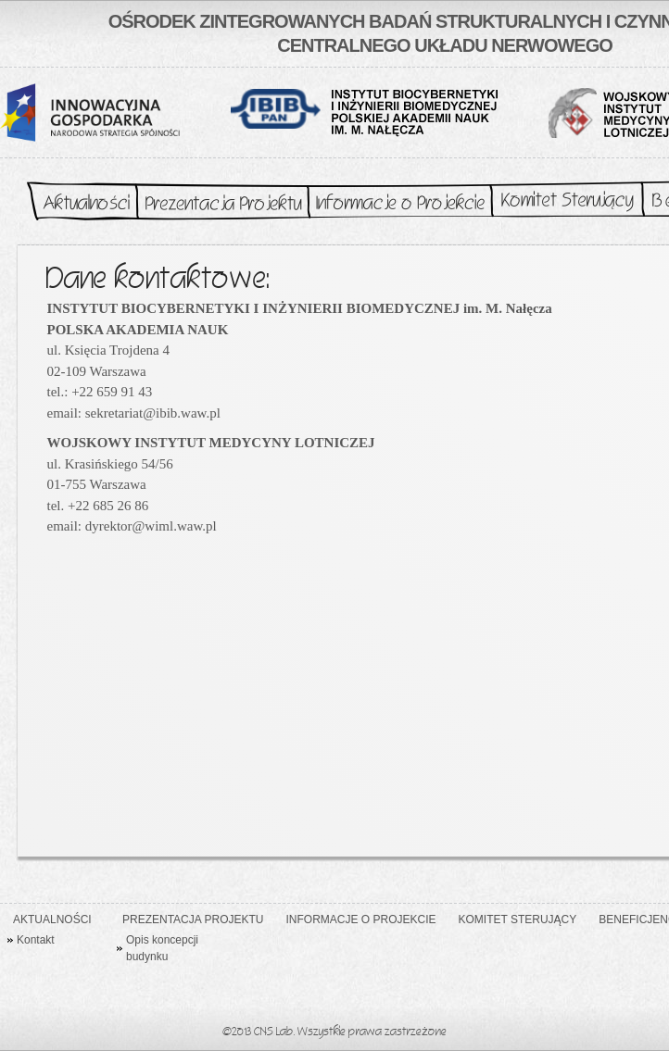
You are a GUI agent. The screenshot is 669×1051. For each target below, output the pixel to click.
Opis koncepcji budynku (162, 948)
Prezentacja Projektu (223, 202)
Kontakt (36, 939)
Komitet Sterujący (567, 202)
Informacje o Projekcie (400, 202)
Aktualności (78, 202)
